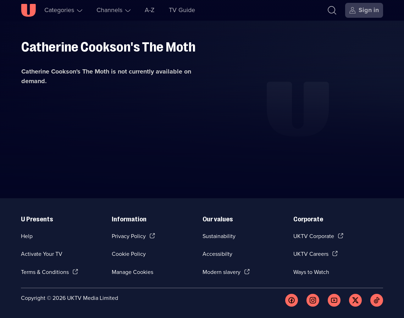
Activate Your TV (41, 254)
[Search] (332, 10)
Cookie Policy (129, 254)
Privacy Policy (129, 236)
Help (27, 236)
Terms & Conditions (45, 272)
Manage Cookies (132, 272)
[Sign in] (364, 10)
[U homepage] (28, 10)
